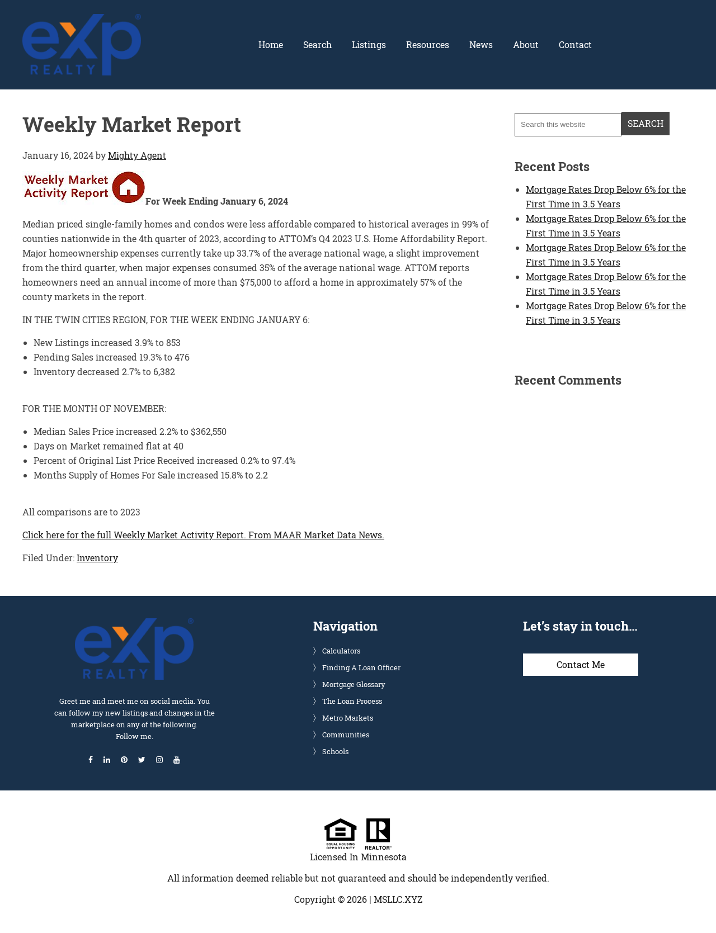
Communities (345, 735)
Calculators (341, 651)
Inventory (97, 557)
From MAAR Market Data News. (315, 535)
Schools (335, 751)
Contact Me (581, 664)
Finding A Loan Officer (361, 667)
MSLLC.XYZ (398, 899)
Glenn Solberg (81, 20)
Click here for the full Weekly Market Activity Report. (134, 535)
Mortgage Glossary (353, 684)
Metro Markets (347, 718)
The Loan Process (352, 701)
